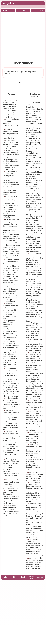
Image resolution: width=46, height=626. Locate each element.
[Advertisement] (23, 36)
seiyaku (8, 3)
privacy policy (31, 578)
